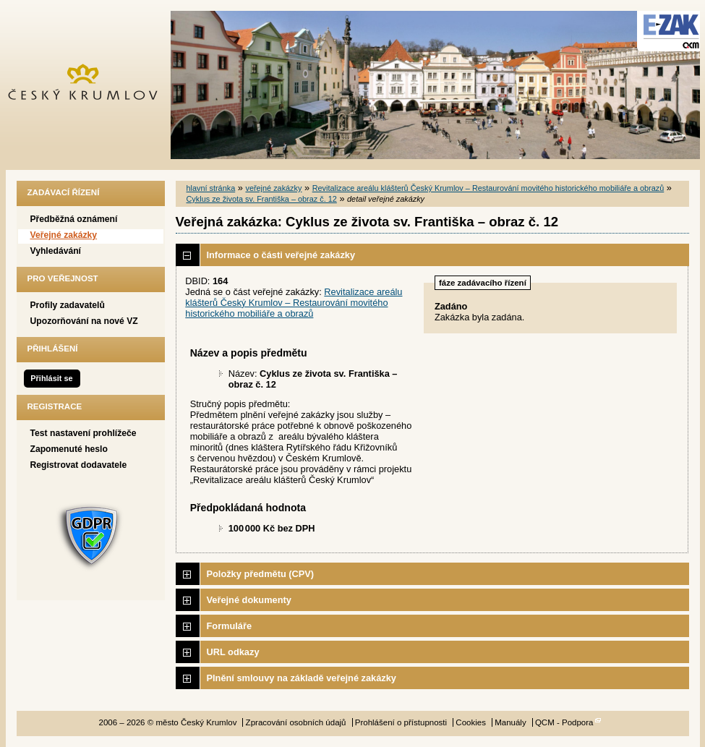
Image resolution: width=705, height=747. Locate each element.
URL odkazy (233, 651)
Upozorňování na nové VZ (84, 321)
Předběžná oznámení (74, 219)
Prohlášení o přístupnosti (401, 722)
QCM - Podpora (564, 722)
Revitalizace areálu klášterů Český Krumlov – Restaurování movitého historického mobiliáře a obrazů (488, 188)
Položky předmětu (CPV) (261, 573)
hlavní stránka (211, 188)
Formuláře (229, 625)
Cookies (471, 722)
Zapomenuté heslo (69, 449)
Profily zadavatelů (67, 305)
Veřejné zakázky (64, 235)
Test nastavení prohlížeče (83, 433)
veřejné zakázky (273, 188)
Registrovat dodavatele (78, 465)
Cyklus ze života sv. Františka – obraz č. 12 (262, 199)
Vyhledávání (56, 251)
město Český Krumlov (91, 85)
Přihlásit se (51, 378)
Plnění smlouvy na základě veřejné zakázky (301, 678)
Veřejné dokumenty (249, 599)
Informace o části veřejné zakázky (281, 254)
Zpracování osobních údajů (296, 722)
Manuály (510, 722)
